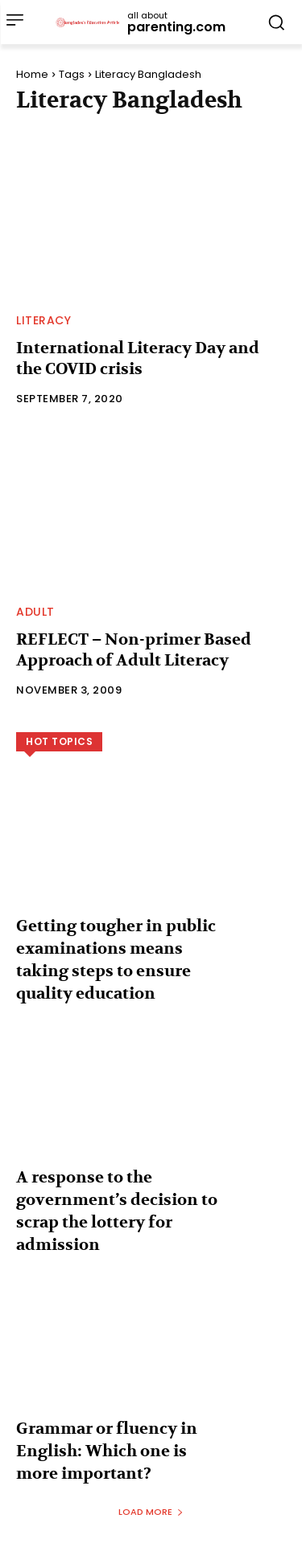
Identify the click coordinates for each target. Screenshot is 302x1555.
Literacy (43, 320)
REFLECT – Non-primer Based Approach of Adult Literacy (133, 649)
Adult (35, 611)
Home (32, 74)
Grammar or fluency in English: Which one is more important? (106, 1451)
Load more (151, 1511)
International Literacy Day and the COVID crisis (137, 358)
